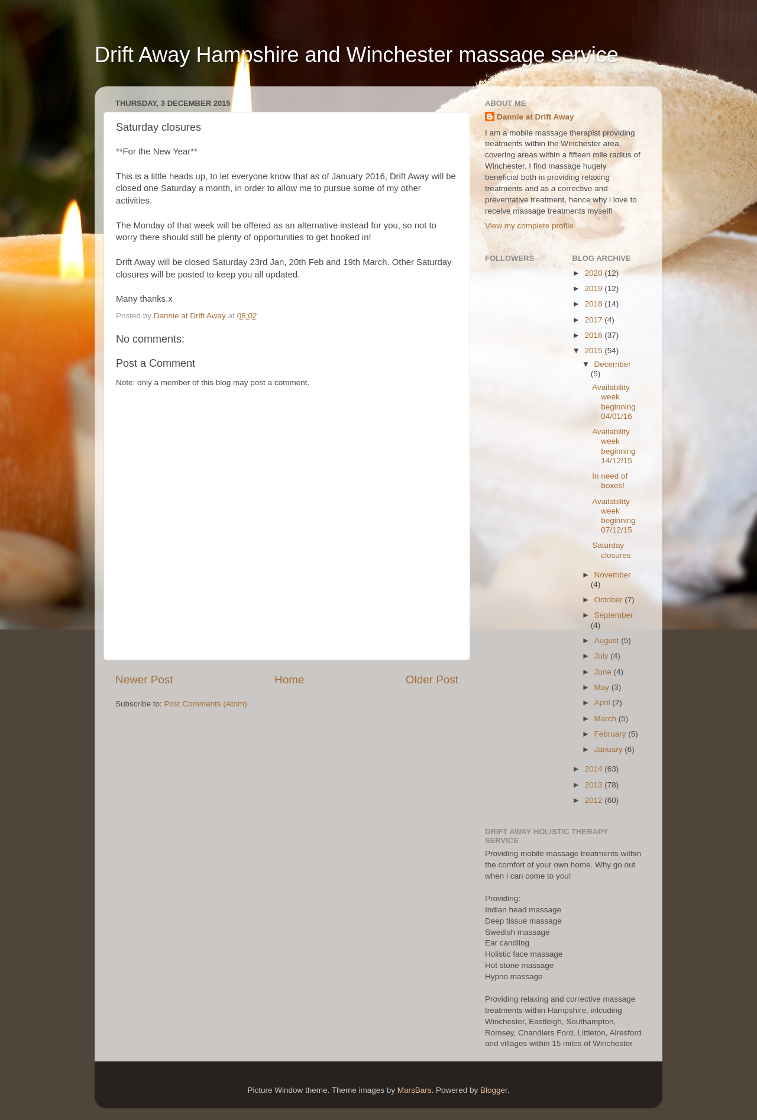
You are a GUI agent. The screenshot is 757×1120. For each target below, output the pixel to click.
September (613, 615)
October (609, 599)
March (606, 718)
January (609, 749)
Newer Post (144, 679)
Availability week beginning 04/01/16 (614, 402)
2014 (594, 768)
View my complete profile (529, 225)
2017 (594, 319)
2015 (594, 350)
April (603, 702)
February (611, 734)
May (603, 687)
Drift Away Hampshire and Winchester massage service (357, 55)
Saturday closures (611, 550)
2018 (594, 303)
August (608, 640)
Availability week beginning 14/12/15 (614, 446)
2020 (594, 273)
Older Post (432, 679)
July (602, 655)
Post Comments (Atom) (205, 703)
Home (289, 679)
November (612, 574)
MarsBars (414, 1090)
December (612, 364)
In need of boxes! (609, 481)
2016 (594, 335)
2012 (594, 800)
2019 (594, 288)
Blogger (493, 1090)
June (604, 671)
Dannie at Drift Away (535, 116)
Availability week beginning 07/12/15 (614, 516)
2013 (594, 784)
